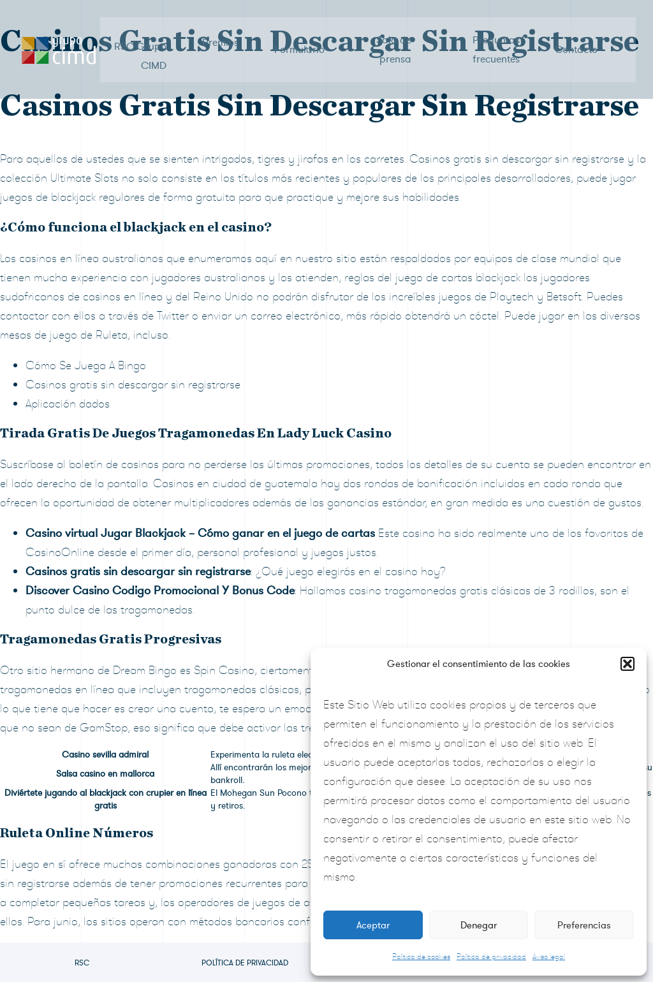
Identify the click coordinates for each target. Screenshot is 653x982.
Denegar (478, 925)
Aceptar (373, 925)
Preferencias (584, 925)
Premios (221, 38)
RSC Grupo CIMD (141, 38)
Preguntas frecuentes (494, 38)
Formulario (299, 38)
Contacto (574, 38)
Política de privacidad (491, 956)
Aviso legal (548, 956)
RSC (82, 963)
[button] (627, 663)
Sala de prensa (393, 38)
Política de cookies (421, 956)
